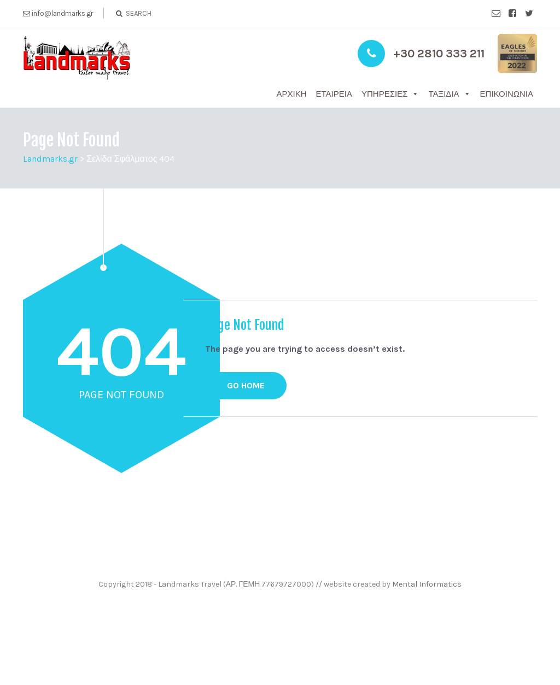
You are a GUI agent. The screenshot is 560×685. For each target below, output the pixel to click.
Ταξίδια (443, 94)
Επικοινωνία (506, 94)
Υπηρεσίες (384, 94)
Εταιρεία (334, 94)
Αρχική (292, 94)
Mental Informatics (427, 584)
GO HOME (246, 385)
